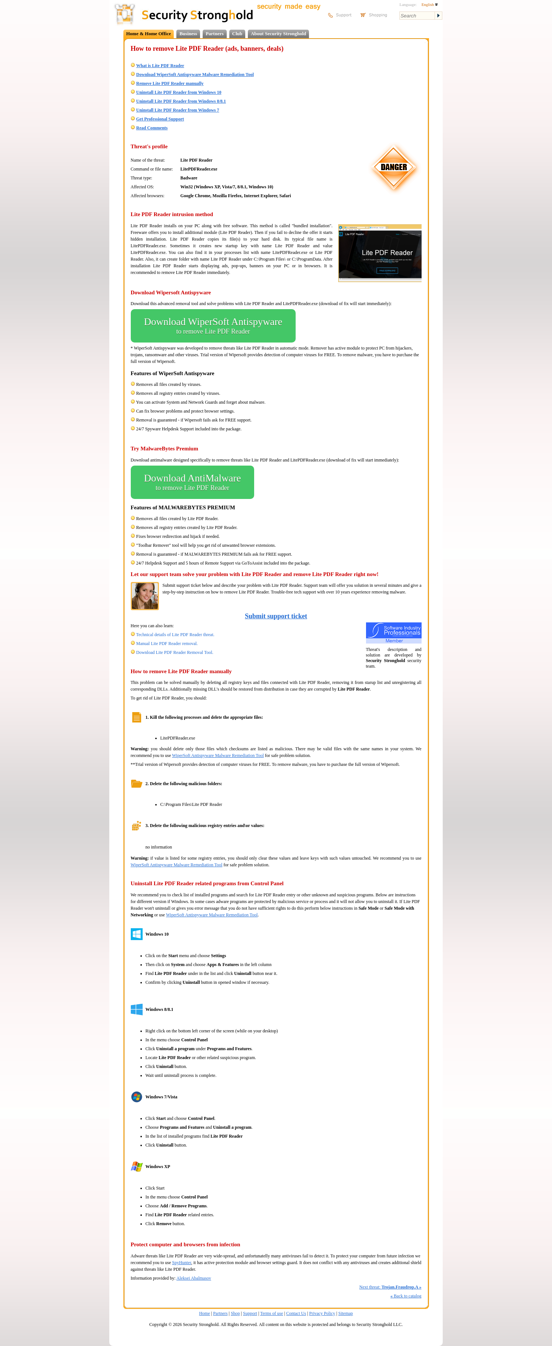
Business (188, 33)
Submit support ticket (276, 616)
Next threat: (390, 1287)
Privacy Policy (322, 1313)
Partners (214, 33)
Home (204, 1313)
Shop (235, 1313)
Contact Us (296, 1313)
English (430, 4)
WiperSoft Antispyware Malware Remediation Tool (218, 755)
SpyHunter (181, 1262)
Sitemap (345, 1313)
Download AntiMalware (192, 482)
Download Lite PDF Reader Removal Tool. (174, 652)
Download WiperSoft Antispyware (213, 325)
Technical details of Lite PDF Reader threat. (175, 634)
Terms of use (271, 1313)
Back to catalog (406, 1296)
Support (250, 1313)
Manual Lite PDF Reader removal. (167, 643)
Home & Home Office (148, 33)
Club (237, 33)
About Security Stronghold (278, 33)
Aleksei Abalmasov (193, 1278)
